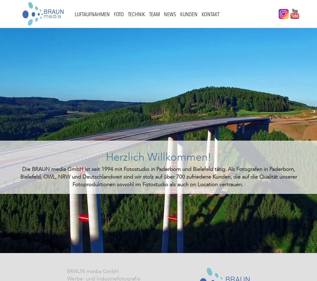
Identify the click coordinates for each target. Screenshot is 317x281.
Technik (136, 14)
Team (154, 14)
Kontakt (210, 14)
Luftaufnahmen (92, 14)
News (170, 14)
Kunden (188, 14)
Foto (119, 14)
